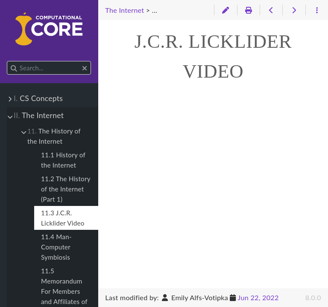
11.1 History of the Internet (63, 160)
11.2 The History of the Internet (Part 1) (65, 189)
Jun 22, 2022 (258, 297)
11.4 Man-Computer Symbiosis (56, 247)
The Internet (39, 115)
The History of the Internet (54, 136)
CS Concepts (38, 98)
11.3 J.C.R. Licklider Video (63, 218)
